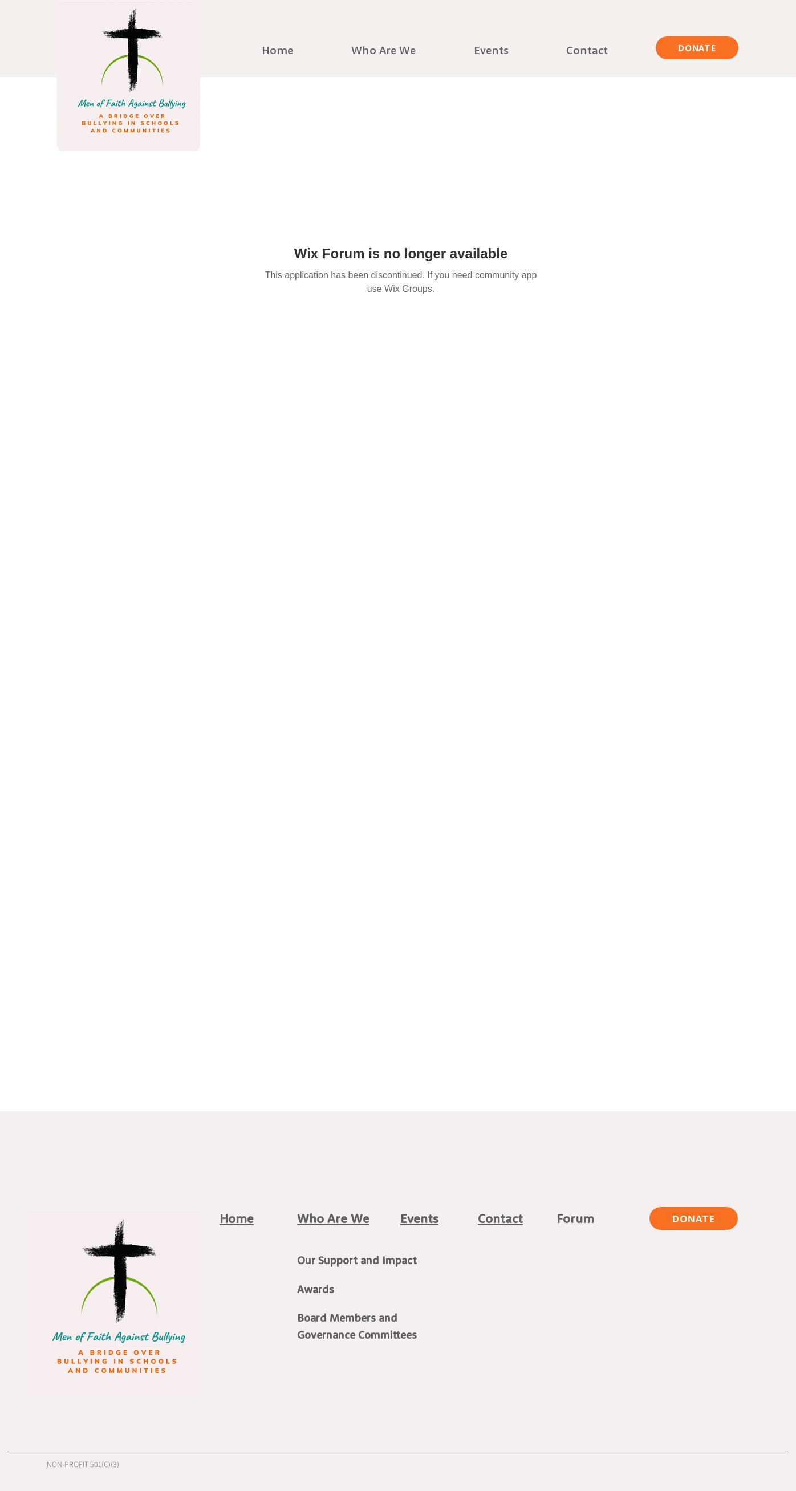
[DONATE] (697, 47)
